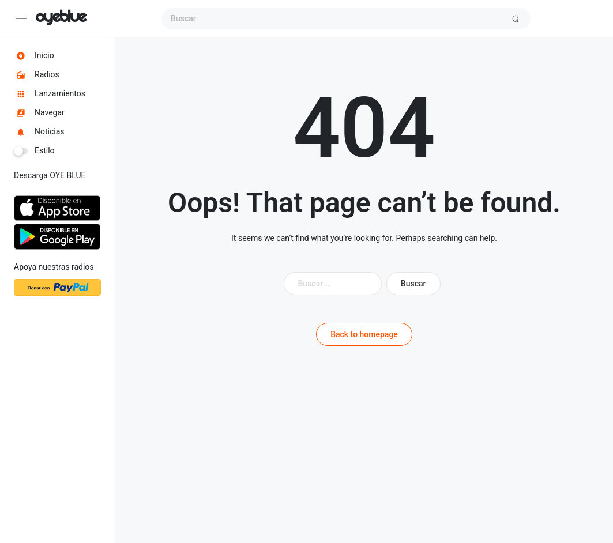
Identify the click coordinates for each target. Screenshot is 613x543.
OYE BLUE (61, 18)
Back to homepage (364, 334)
